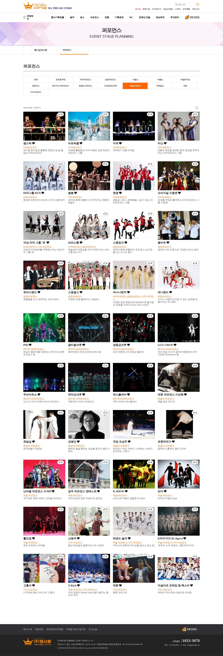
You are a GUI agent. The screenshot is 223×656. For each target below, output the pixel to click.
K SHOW (120, 491)
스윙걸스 (75, 292)
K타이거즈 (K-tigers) (172, 538)
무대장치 (174, 17)
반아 (162, 491)
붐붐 (72, 192)
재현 (117, 585)
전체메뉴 (28, 17)
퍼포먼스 (94, 17)
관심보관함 (168, 9)
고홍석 (29, 585)
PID (27, 344)
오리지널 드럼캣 (169, 192)
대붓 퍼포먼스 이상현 (172, 394)
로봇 (185, 86)
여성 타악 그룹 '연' (36, 242)
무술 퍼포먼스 (135, 86)
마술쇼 (135, 80)
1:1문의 (178, 9)
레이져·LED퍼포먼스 (60, 86)
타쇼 (162, 143)
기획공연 (119, 17)
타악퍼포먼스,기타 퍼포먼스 (37, 247)
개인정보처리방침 (54, 629)
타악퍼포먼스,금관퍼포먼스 (82, 247)
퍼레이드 (35, 86)
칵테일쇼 (160, 86)
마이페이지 (156, 9)
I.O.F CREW (167, 344)
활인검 (29, 538)
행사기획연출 (57, 17)
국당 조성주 (122, 441)
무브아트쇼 (31, 394)
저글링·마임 (185, 80)
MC (131, 17)
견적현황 (186, 9)
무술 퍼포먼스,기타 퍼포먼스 (127, 542)
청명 (117, 192)
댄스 (82, 17)
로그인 (138, 9)
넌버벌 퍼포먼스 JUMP (38, 491)
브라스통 (75, 242)
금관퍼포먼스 (110, 80)
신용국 (74, 538)
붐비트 (163, 242)
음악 (72, 17)
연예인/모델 (144, 17)
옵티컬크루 (76, 344)
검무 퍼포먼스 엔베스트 (84, 491)
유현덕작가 (166, 441)
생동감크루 (121, 344)
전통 (107, 17)
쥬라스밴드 (31, 292)
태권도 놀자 (122, 538)
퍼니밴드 (165, 292)
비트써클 (75, 143)
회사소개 (27, 629)
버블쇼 (160, 80)
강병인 (74, 441)
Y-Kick (74, 585)
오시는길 (93, 629)
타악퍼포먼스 (85, 80)
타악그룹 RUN (33, 192)
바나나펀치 (121, 292)
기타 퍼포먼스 (36, 92)
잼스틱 (29, 143)
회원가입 (146, 9)
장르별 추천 (60, 80)
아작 (117, 143)
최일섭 (29, 441)
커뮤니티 (195, 9)
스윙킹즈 (120, 242)
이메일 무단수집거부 (76, 629)
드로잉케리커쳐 (110, 86)
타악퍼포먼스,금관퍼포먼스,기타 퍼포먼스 (133, 298)
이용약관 (39, 629)
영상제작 (160, 17)
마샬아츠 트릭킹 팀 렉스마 (175, 585)
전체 (36, 80)
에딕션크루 (76, 394)
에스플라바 (121, 394)
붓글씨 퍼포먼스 (85, 86)
